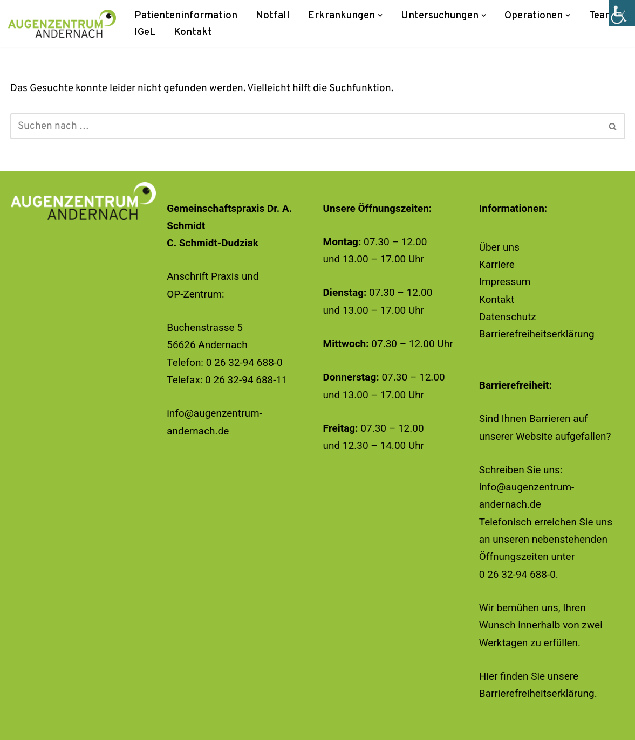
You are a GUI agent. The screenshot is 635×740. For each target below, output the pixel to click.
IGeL (144, 32)
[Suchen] (305, 126)
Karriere (497, 264)
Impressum (505, 281)
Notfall (273, 15)
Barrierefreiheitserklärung (537, 334)
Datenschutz (507, 316)
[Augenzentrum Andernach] (62, 24)
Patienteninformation (185, 15)
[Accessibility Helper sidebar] (622, 13)
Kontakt (193, 32)
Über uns (499, 247)
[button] (380, 15)
